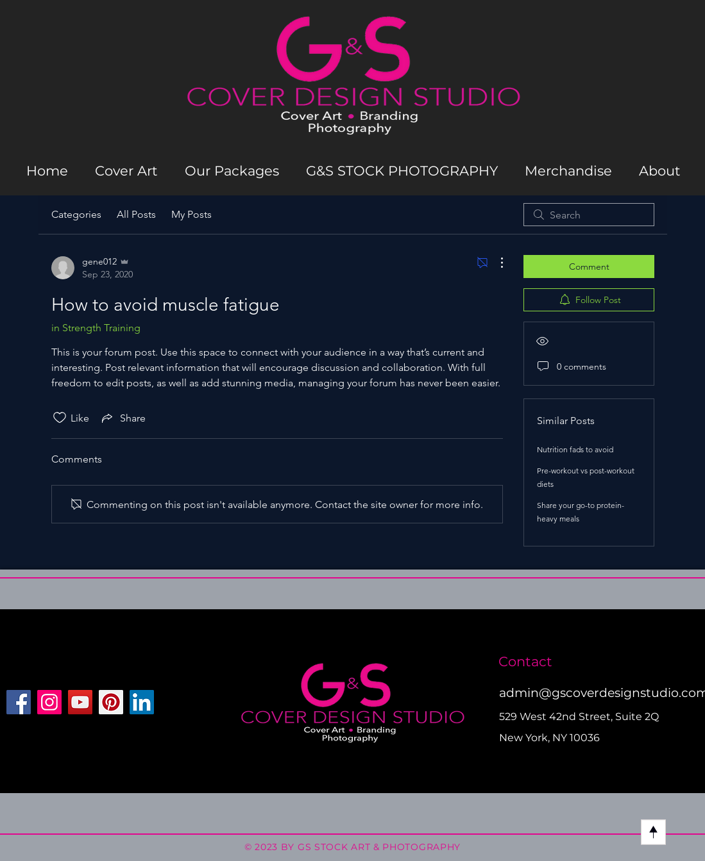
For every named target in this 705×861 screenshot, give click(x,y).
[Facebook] (18, 702)
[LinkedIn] (142, 702)
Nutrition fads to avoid (575, 449)
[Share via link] (122, 417)
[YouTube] (80, 702)
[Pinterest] (111, 702)
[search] (588, 214)
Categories (76, 214)
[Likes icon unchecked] (59, 417)
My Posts (191, 214)
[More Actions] (495, 262)
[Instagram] (49, 702)
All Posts (136, 214)
